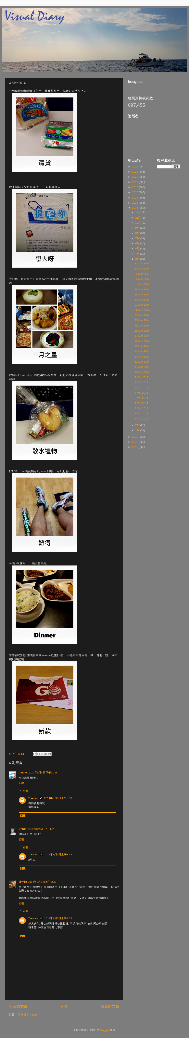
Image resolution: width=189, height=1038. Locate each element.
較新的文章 (18, 1006)
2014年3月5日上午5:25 (41, 828)
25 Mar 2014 (142, 294)
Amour (23, 772)
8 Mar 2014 (141, 382)
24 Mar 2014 (142, 299)
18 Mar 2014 (142, 330)
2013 (135, 436)
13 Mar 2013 (142, 356)
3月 (137, 258)
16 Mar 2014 (142, 341)
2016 (135, 197)
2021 (135, 171)
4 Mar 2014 (141, 403)
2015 (135, 202)
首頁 (64, 1006)
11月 (138, 217)
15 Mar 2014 (142, 346)
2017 (135, 192)
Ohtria (22, 828)
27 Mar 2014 (142, 284)
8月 (137, 233)
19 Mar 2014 (142, 325)
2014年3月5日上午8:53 (58, 798)
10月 (138, 222)
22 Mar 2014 (142, 310)
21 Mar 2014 (142, 315)
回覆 (21, 783)
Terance (33, 798)
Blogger (104, 1030)
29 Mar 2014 (142, 273)
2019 (135, 182)
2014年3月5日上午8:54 (58, 854)
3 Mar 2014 (141, 408)
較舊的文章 (109, 1006)
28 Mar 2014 (142, 279)
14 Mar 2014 (142, 351)
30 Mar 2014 (142, 268)
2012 (135, 441)
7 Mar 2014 (141, 387)
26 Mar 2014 (142, 289)
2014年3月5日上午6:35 (42, 881)
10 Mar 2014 (142, 372)
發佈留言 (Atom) (28, 1014)
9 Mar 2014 (141, 377)
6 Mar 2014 (141, 392)
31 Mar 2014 (142, 263)
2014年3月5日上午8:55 (58, 918)
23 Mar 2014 (142, 304)
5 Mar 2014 (141, 397)
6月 (137, 243)
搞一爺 (23, 881)
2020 (135, 176)
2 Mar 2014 (141, 413)
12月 (138, 212)
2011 (135, 447)
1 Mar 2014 (141, 418)
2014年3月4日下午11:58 (43, 772)
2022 (135, 166)
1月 (137, 430)
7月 (137, 238)
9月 (137, 227)
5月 (137, 248)
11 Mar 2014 (142, 366)
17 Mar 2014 (142, 335)
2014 (135, 207)
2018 (135, 187)
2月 (137, 425)
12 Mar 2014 (142, 361)
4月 (137, 253)
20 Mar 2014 (142, 320)
